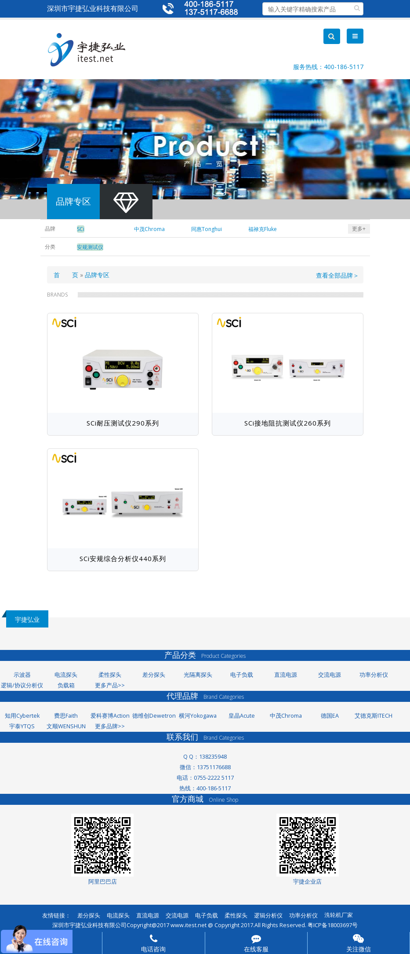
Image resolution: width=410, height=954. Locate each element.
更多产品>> (110, 685)
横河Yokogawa (198, 715)
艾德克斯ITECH (373, 715)
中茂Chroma (286, 715)
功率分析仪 (373, 675)
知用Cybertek (22, 715)
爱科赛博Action (110, 715)
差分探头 (153, 675)
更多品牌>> (110, 726)
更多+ (359, 228)
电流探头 (65, 675)
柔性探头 (109, 675)
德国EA (330, 715)
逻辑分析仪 (268, 915)
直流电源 (285, 675)
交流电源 (329, 675)
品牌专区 (97, 275)
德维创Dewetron (154, 715)
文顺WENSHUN (66, 726)
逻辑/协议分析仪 (22, 685)
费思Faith (66, 715)
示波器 (22, 675)
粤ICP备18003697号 (333, 925)
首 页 (66, 275)
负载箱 (66, 685)
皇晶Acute (242, 715)
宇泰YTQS (22, 726)
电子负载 (241, 675)
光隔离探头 (198, 675)
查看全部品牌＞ (337, 275)
